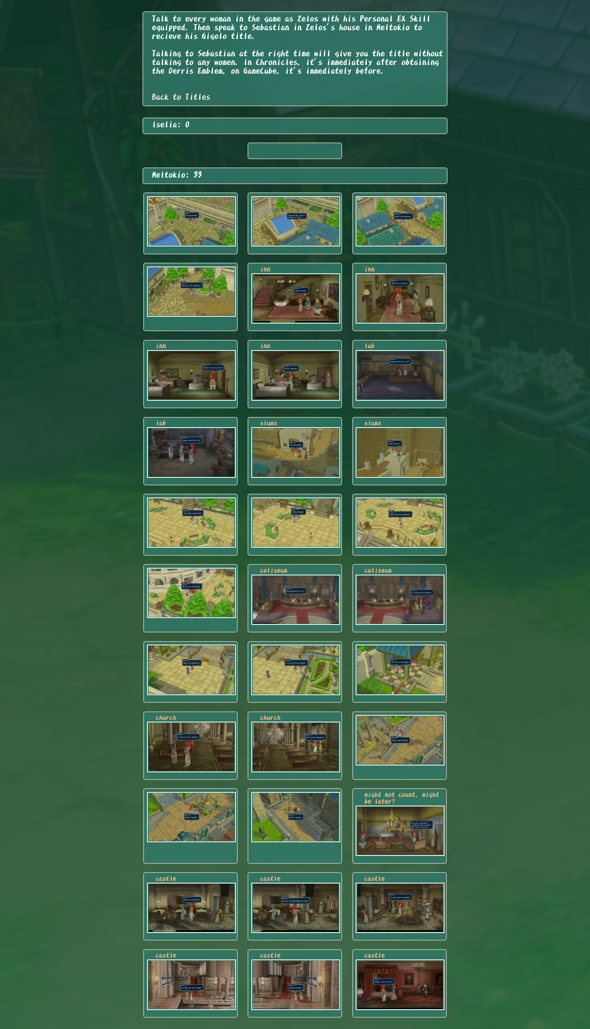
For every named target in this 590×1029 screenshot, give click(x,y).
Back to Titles (181, 97)
